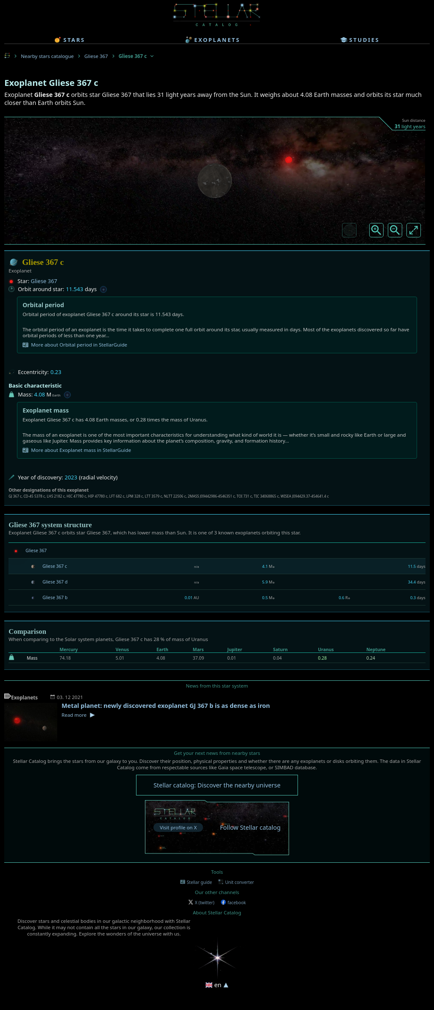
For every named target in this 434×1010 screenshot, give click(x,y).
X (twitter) (201, 902)
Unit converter (236, 882)
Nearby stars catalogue (47, 56)
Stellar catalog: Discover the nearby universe (217, 785)
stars (69, 40)
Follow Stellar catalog (250, 827)
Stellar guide (196, 882)
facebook (233, 902)
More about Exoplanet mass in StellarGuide (76, 450)
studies (359, 40)
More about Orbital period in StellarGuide (74, 345)
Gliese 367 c (54, 566)
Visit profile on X (178, 827)
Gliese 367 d (54, 582)
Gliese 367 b (54, 597)
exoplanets (212, 40)
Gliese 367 (96, 56)
